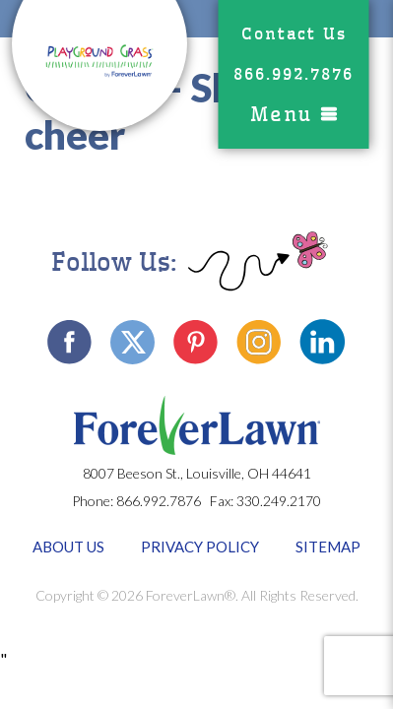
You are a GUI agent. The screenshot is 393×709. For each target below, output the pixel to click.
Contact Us (294, 34)
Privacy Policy (200, 546)
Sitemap (327, 546)
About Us (68, 546)
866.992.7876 (293, 74)
